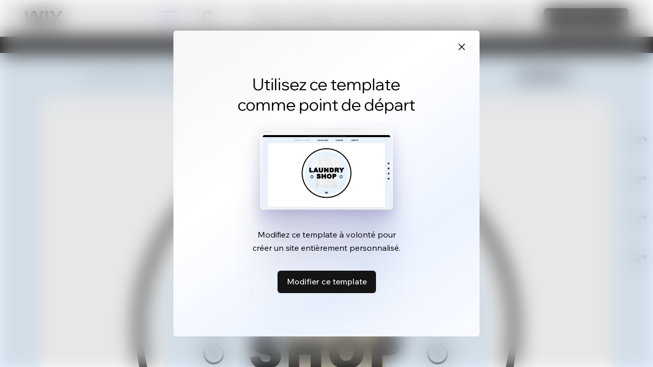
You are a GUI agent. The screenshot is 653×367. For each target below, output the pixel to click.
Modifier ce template (327, 281)
